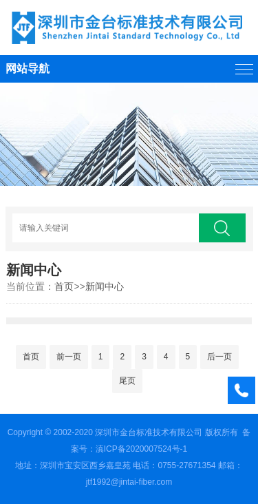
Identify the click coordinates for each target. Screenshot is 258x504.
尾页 (127, 381)
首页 (64, 286)
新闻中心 (104, 286)
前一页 (68, 356)
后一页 (219, 356)
